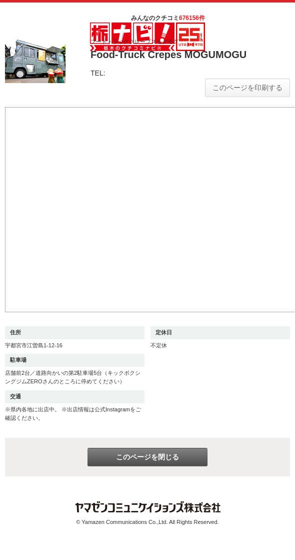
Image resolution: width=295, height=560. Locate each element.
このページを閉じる (147, 457)
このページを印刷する (247, 88)
